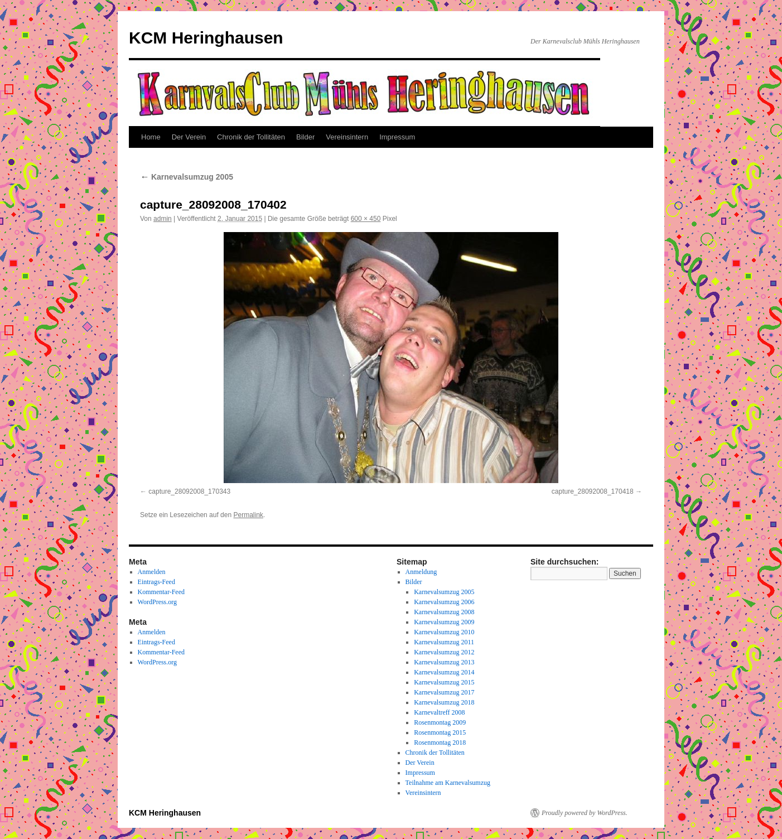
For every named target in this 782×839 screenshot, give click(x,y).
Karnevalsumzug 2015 (444, 682)
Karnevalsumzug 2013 (444, 662)
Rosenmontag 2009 (440, 722)
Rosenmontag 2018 (440, 742)
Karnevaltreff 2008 (439, 712)
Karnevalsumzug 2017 (444, 692)
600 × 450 (366, 219)
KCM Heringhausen (206, 37)
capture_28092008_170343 (189, 491)
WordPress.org (157, 602)
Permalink (248, 515)
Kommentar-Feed (161, 592)
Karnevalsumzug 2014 (444, 672)
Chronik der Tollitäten (251, 137)
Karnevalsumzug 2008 (444, 612)
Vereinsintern (347, 137)
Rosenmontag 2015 (440, 732)
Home (151, 137)
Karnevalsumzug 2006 (444, 602)
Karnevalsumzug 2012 (444, 652)
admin (162, 219)
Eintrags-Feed (156, 582)
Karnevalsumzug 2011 (444, 642)
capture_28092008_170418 (593, 491)
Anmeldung (421, 572)
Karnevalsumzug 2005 (186, 176)
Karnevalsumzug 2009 (444, 622)
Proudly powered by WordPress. (584, 813)
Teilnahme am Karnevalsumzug (448, 783)
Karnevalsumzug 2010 (444, 632)
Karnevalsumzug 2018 (444, 702)
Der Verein (189, 137)
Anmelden (152, 572)
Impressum (397, 137)
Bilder (305, 137)
